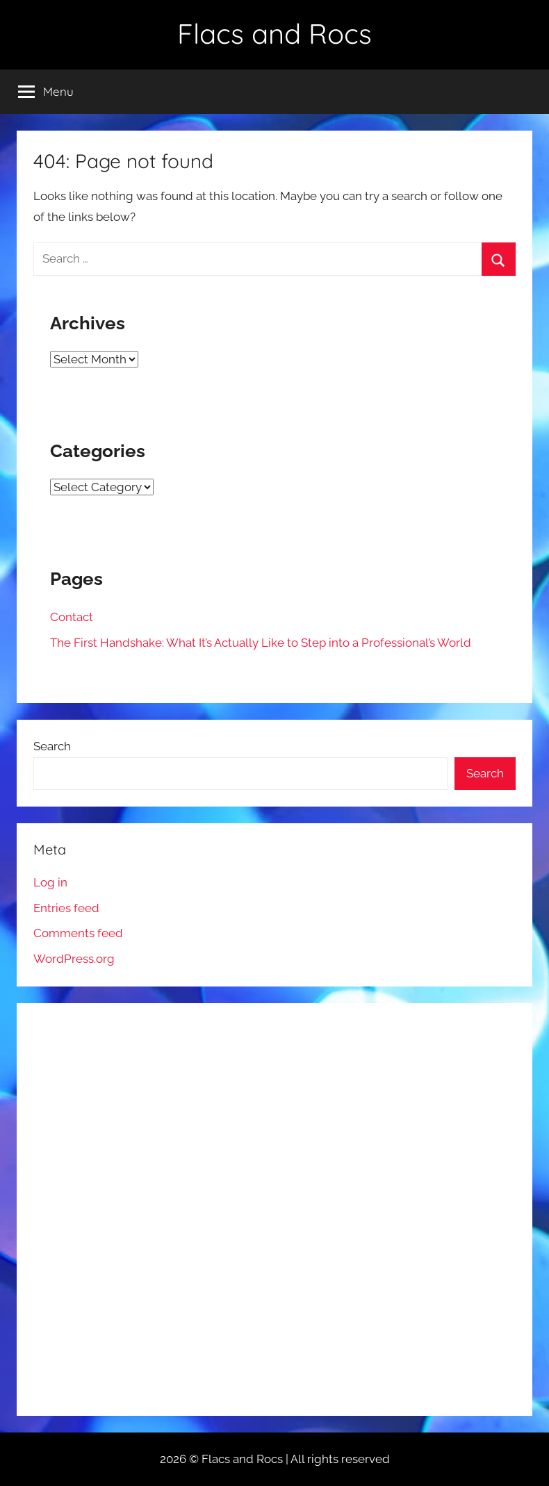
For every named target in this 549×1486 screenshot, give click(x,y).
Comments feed (78, 933)
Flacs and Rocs (274, 33)
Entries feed (66, 908)
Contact (71, 617)
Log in (50, 882)
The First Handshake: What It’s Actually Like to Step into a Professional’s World (260, 643)
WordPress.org (74, 959)
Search (52, 746)
